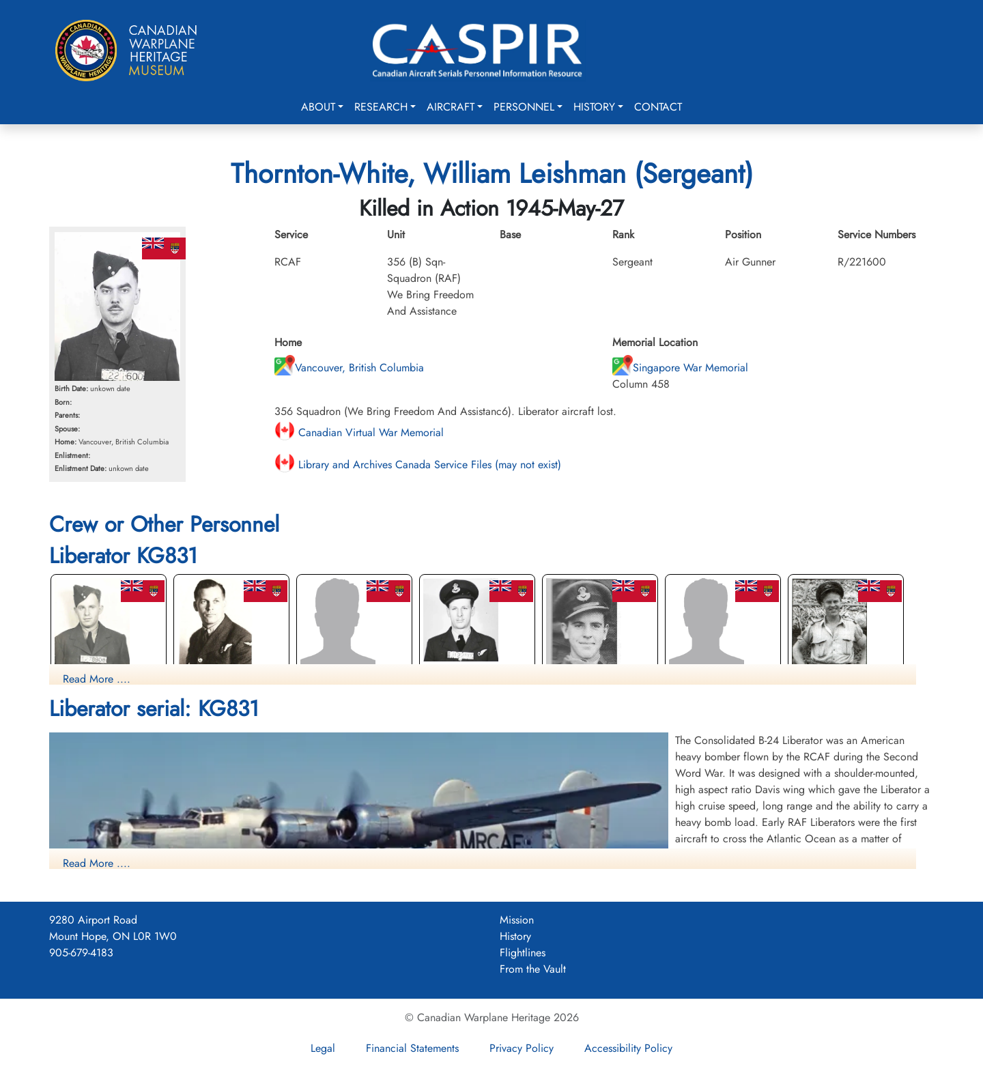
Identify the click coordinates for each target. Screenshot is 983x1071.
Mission (517, 920)
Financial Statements (412, 1048)
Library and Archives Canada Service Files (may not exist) (417, 464)
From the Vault (533, 969)
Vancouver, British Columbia (349, 367)
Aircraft (450, 107)
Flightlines (522, 952)
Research (381, 107)
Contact (658, 107)
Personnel (524, 107)
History (594, 107)
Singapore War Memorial (680, 367)
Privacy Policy (521, 1048)
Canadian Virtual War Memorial (359, 432)
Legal (323, 1048)
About (318, 107)
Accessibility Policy (628, 1048)
